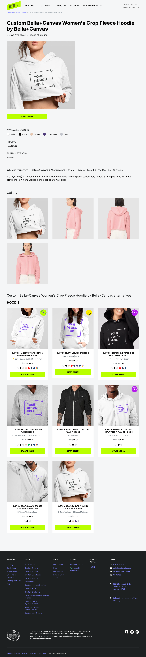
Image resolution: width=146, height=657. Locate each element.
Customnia (10, 12)
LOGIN (92, 567)
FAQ (8, 584)
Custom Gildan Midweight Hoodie (73, 353)
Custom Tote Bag (32, 578)
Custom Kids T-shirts (33, 613)
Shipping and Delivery (12, 576)
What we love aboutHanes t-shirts (33, 608)
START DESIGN (27, 374)
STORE (73, 559)
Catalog (17, 12)
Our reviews (58, 565)
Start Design (27, 116)
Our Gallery (11, 568)
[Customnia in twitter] (132, 632)
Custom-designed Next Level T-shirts (37, 596)
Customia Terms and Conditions (17, 653)
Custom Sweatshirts (33, 575)
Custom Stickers (32, 588)
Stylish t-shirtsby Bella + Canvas (32, 602)
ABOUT (56, 559)
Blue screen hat (76, 565)
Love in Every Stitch (58, 576)
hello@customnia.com (131, 7)
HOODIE (24, 12)
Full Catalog (30, 565)
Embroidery (29, 582)
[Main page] (14, 5)
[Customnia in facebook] (126, 632)
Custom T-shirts (31, 568)
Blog (55, 568)
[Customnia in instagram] (137, 632)
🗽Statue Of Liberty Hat (75, 569)
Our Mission (58, 571)
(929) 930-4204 (130, 4)
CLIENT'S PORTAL (93, 560)
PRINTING (11, 559)
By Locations (12, 571)
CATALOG (29, 559)
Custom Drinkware (32, 592)
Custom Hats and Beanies (35, 585)
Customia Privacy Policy (38, 653)
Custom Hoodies (32, 571)
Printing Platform (14, 581)
